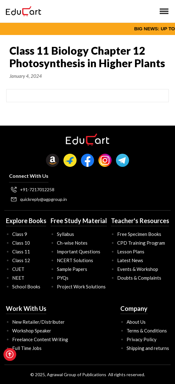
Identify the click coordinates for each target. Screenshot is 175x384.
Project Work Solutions (81, 286)
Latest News (130, 260)
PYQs (62, 278)
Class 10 (21, 243)
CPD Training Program (141, 243)
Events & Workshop (137, 269)
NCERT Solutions (75, 260)
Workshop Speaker (31, 330)
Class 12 (21, 260)
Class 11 (21, 251)
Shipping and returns (148, 348)
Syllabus (65, 234)
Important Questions (78, 251)
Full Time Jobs (27, 348)
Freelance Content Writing (40, 339)
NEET (18, 278)
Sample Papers (72, 269)
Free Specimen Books (139, 234)
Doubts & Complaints (139, 278)
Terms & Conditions (147, 330)
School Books (26, 286)
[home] (22, 11)
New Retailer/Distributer (38, 322)
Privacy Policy (142, 339)
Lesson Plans (130, 251)
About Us (136, 322)
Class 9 (19, 234)
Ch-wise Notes (72, 243)
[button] (164, 11)
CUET (18, 269)
